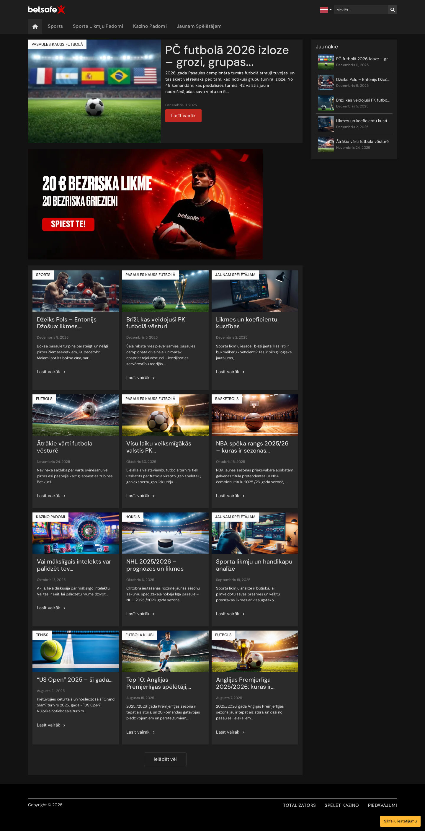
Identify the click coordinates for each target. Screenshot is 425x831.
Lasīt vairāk (183, 115)
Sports (55, 26)
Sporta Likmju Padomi (98, 26)
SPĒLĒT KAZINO (342, 805)
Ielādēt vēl (165, 759)
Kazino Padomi (150, 26)
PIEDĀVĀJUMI (382, 805)
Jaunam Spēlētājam (199, 26)
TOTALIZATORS (299, 805)
